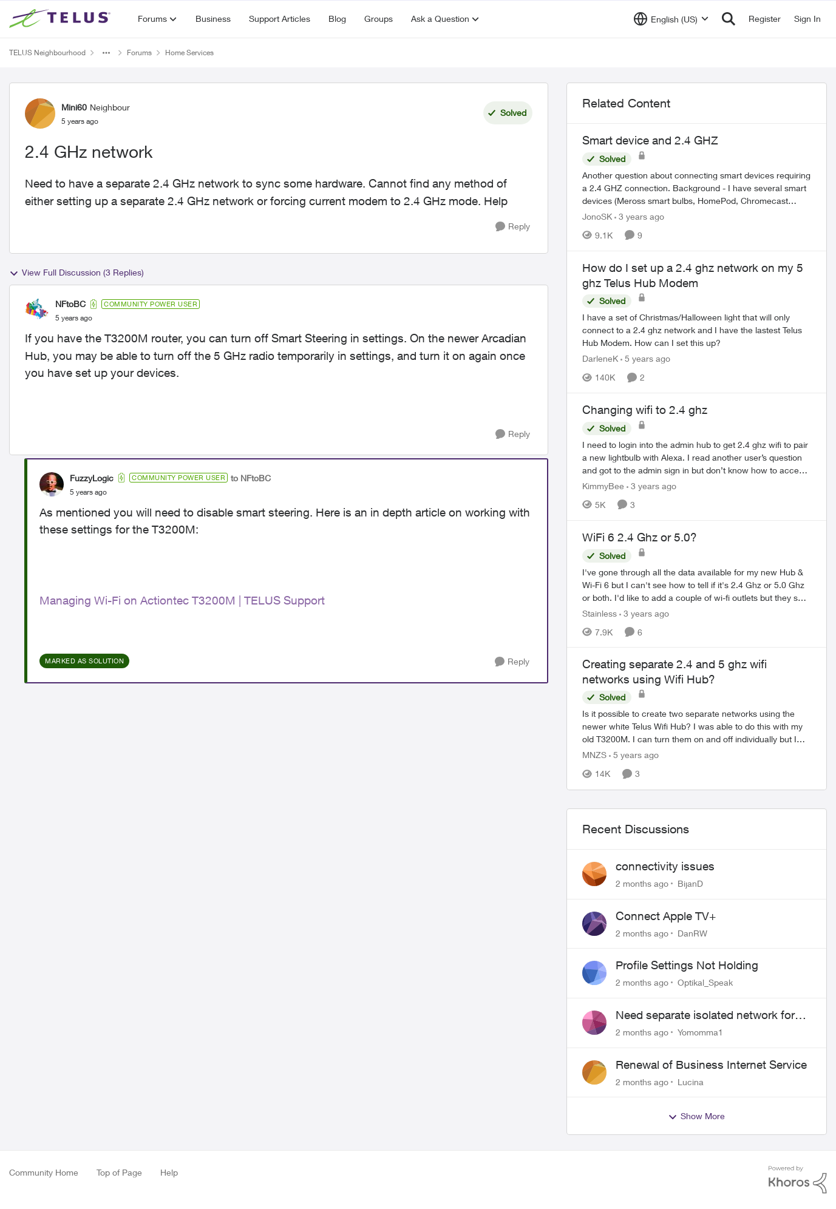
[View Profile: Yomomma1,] (594, 1023)
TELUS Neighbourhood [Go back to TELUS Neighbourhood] (47, 52)
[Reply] (512, 226)
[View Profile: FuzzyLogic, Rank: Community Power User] (51, 484)
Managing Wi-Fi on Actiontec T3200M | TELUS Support (182, 600)
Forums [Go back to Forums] (139, 52)
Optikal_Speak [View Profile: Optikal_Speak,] (705, 982)
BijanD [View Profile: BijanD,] (690, 883)
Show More (696, 1116)
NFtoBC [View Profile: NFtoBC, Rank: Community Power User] (70, 304)
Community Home (43, 1172)
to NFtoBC (251, 478)
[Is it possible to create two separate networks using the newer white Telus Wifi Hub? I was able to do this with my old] (696, 727)
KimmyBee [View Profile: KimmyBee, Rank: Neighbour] (603, 486)
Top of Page (119, 1172)
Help (169, 1172)
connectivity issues (665, 866)
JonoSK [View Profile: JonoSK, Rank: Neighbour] (597, 216)
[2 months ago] (642, 883)
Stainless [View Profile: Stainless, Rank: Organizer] (599, 613)
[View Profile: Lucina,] (594, 1072)
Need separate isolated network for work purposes (705, 1015)
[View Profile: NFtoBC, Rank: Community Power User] (37, 311)
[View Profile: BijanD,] (594, 874)
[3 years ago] (639, 216)
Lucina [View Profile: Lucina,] (691, 1081)
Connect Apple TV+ (666, 916)
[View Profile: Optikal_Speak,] (594, 973)
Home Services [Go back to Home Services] (189, 52)
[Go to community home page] (61, 19)
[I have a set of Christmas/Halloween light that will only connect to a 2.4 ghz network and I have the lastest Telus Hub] (696, 330)
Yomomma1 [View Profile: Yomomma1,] (700, 1032)
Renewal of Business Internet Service (711, 1064)
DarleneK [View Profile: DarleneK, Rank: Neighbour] (600, 358)
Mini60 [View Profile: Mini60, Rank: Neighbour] (74, 107)
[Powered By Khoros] (798, 1180)
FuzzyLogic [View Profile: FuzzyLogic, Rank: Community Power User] (92, 478)
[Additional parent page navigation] (106, 52)
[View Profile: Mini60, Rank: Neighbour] (40, 113)
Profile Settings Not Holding (687, 965)
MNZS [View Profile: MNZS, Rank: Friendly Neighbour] (594, 755)
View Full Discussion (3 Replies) (76, 272)
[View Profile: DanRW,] (594, 924)
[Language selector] (671, 19)
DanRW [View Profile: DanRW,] (692, 932)
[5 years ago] (645, 358)
